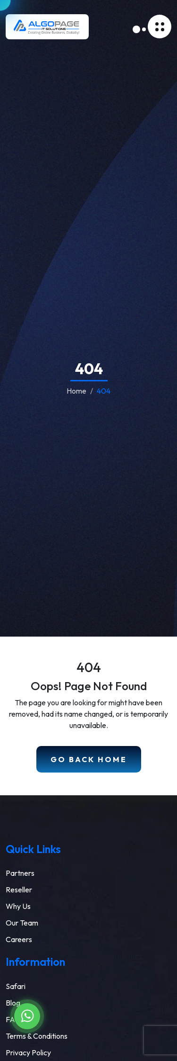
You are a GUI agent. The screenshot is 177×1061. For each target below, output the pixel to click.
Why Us (18, 906)
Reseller (19, 889)
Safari (15, 986)
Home (76, 391)
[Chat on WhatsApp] (27, 1016)
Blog (13, 1002)
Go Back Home (89, 759)
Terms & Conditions (36, 1036)
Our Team (22, 922)
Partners (20, 873)
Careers (19, 939)
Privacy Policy (28, 1052)
